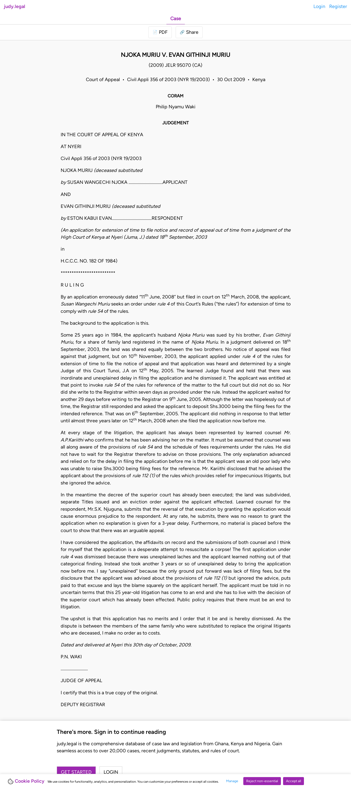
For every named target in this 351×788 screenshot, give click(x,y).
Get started (76, 772)
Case (175, 18)
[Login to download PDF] (160, 32)
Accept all (293, 781)
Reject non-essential (262, 781)
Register (338, 6)
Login (319, 6)
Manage (232, 781)
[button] (189, 32)
